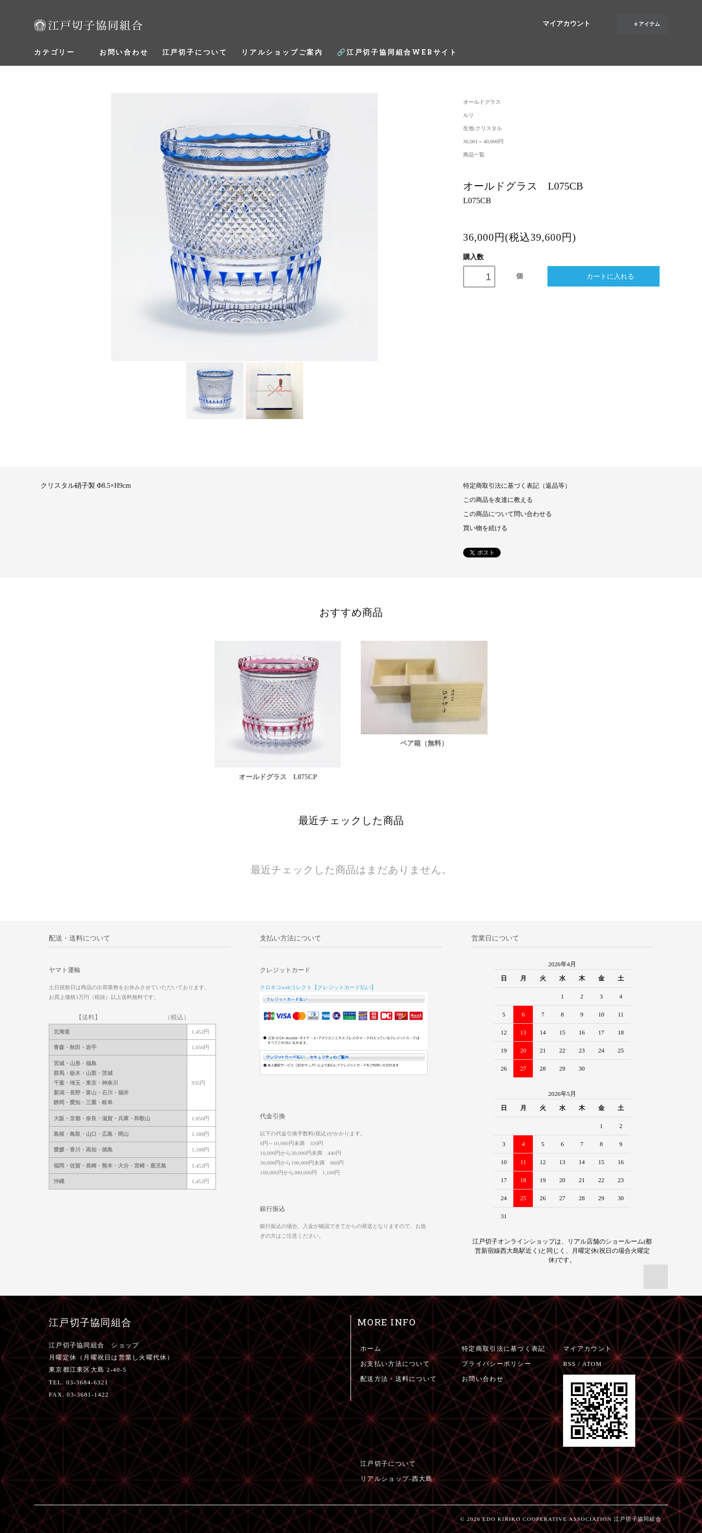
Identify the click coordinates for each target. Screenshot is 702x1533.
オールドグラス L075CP (278, 777)
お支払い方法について (395, 1364)
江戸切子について (195, 52)
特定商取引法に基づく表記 (503, 1348)
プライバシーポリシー (496, 1364)
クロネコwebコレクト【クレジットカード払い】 (318, 987)
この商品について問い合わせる (507, 514)
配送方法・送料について (398, 1379)
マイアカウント (566, 23)
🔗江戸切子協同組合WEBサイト (397, 52)
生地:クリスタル (482, 128)
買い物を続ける (485, 528)
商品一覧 (474, 154)
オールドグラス (482, 102)
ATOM (592, 1364)
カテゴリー (60, 52)
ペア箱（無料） (424, 743)
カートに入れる (603, 276)
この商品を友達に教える (498, 500)
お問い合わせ (124, 52)
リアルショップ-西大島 (396, 1479)
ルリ (468, 115)
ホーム (370, 1348)
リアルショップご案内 (282, 52)
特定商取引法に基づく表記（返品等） (517, 485)
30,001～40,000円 (483, 141)
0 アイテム (641, 24)
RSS (569, 1364)
